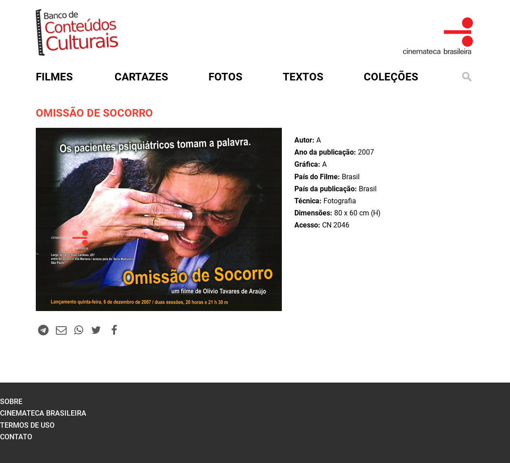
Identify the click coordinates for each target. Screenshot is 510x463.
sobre (11, 401)
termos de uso (27, 425)
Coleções (391, 77)
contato (16, 437)
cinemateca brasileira (43, 413)
